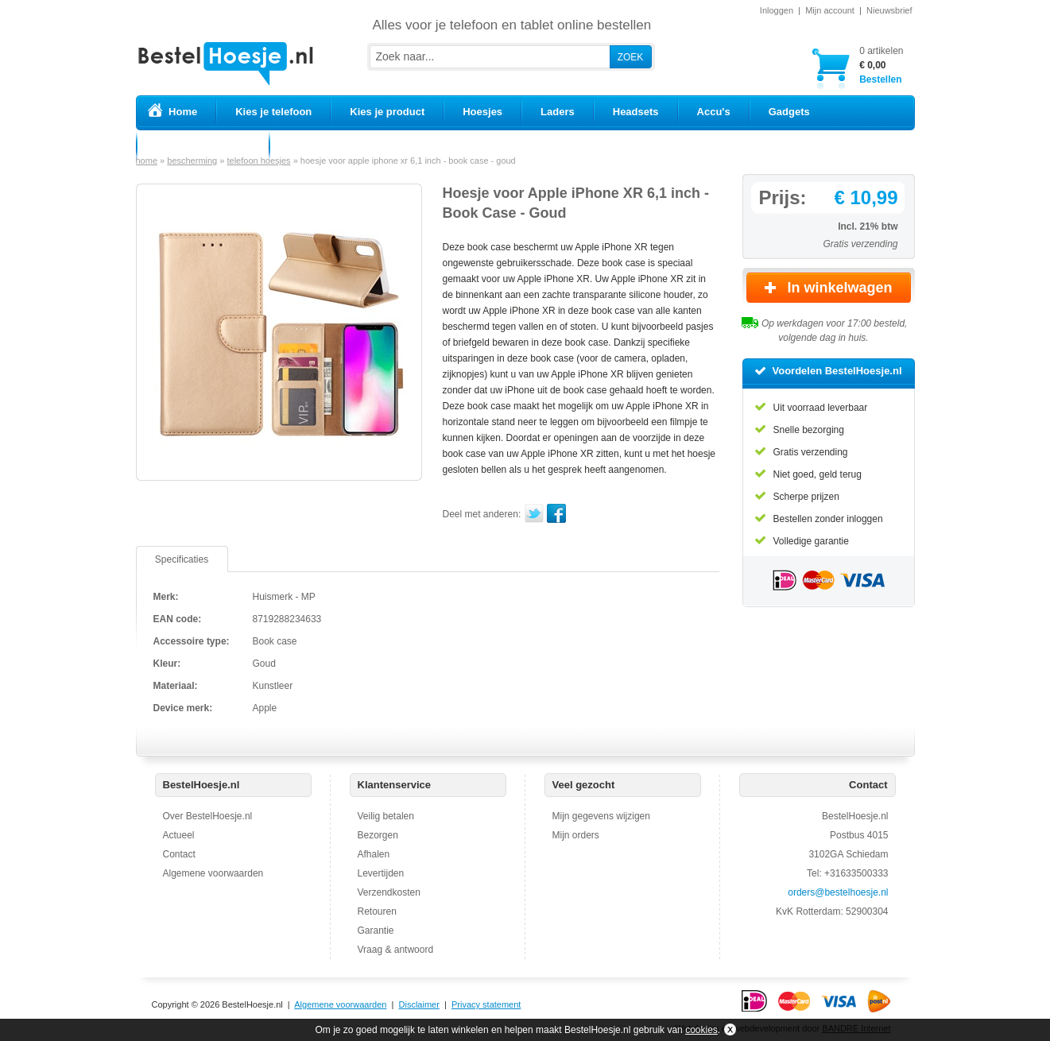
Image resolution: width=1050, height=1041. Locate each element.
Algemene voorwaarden (213, 873)
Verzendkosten (389, 892)
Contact (179, 854)
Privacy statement (486, 1004)
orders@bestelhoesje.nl (838, 892)
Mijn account (829, 10)
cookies (701, 1029)
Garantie (376, 930)
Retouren (377, 911)
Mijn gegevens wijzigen (601, 816)
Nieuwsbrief (889, 10)
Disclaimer (419, 1004)
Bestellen (881, 65)
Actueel (179, 835)
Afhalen (374, 854)
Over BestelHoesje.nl (208, 816)
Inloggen (776, 10)
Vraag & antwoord (396, 949)
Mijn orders (575, 835)
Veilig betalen (386, 816)
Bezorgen (378, 835)
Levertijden (381, 873)
